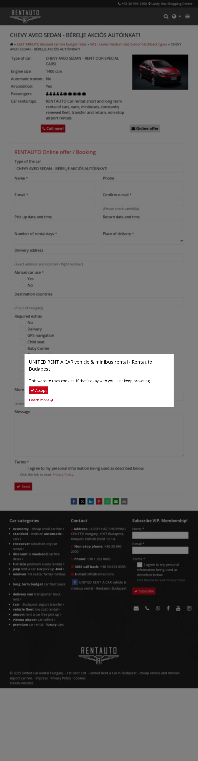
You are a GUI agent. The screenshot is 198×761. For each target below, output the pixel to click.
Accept (39, 390)
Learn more (39, 400)
